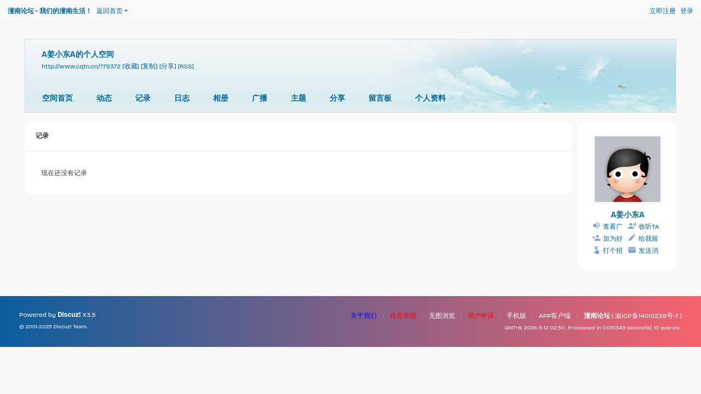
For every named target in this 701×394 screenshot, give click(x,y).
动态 (104, 98)
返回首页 (109, 11)
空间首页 (57, 98)
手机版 (516, 316)
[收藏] (130, 66)
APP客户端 (555, 316)
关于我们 (363, 316)
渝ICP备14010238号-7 (646, 316)
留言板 (380, 98)
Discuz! (69, 314)
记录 (143, 98)
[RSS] (186, 66)
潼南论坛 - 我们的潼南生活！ (50, 11)
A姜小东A (628, 214)
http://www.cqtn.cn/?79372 (81, 66)
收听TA (649, 226)
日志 (181, 98)
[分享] (167, 66)
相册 (220, 98)
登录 (686, 11)
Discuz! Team (70, 326)
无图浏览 (442, 316)
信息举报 (403, 316)
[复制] (149, 66)
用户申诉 (481, 316)
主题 (298, 98)
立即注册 (663, 11)
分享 (337, 98)
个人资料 (430, 98)
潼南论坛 (597, 316)
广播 (259, 98)
